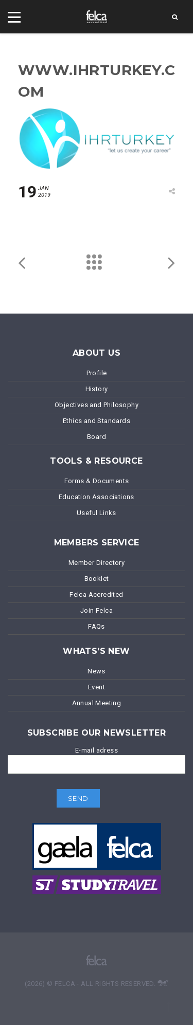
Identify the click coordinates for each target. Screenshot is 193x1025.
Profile (96, 373)
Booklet (96, 578)
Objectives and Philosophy (96, 405)
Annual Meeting (96, 703)
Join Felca (96, 610)
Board (96, 437)
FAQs (96, 626)
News (96, 671)
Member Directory (96, 562)
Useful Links (96, 513)
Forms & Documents (96, 481)
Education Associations (96, 497)
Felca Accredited (96, 594)
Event (96, 687)
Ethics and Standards (96, 421)
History (96, 389)
